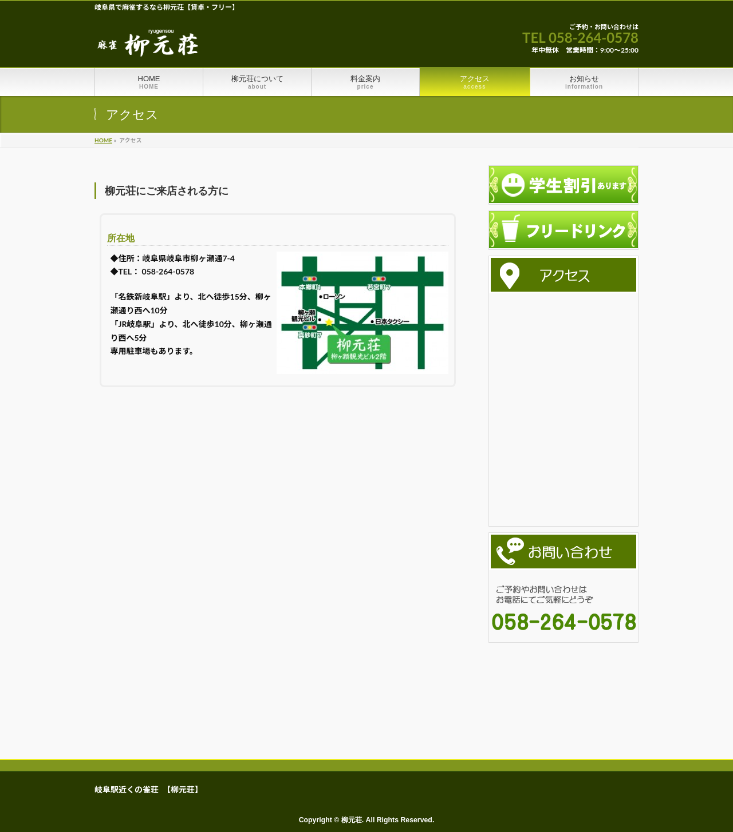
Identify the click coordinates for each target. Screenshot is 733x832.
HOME (103, 140)
